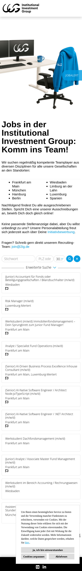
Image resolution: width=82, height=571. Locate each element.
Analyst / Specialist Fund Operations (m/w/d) (34, 346)
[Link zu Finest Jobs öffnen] (37, 567)
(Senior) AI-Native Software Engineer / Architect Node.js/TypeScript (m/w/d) (36, 392)
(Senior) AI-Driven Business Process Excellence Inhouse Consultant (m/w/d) (41, 368)
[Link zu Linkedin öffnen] (44, 567)
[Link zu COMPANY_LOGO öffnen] (20, 8)
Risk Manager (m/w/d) (19, 301)
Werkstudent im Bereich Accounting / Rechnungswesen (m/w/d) (41, 484)
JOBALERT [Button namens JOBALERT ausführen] (71, 75)
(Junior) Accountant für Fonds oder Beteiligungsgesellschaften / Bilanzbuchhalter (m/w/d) (39, 278)
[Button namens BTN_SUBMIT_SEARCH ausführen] (69, 258)
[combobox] (59, 258)
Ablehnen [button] (61, 556)
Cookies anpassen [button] (34, 556)
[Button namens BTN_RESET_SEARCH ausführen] (77, 258)
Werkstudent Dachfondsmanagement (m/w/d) (35, 438)
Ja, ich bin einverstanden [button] (48, 550)
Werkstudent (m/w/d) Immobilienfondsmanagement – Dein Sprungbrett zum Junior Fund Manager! (40, 323)
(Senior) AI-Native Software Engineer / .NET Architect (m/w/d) (39, 415)
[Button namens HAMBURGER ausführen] (74, 8)
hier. (27, 542)
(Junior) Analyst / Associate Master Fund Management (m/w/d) (40, 460)
